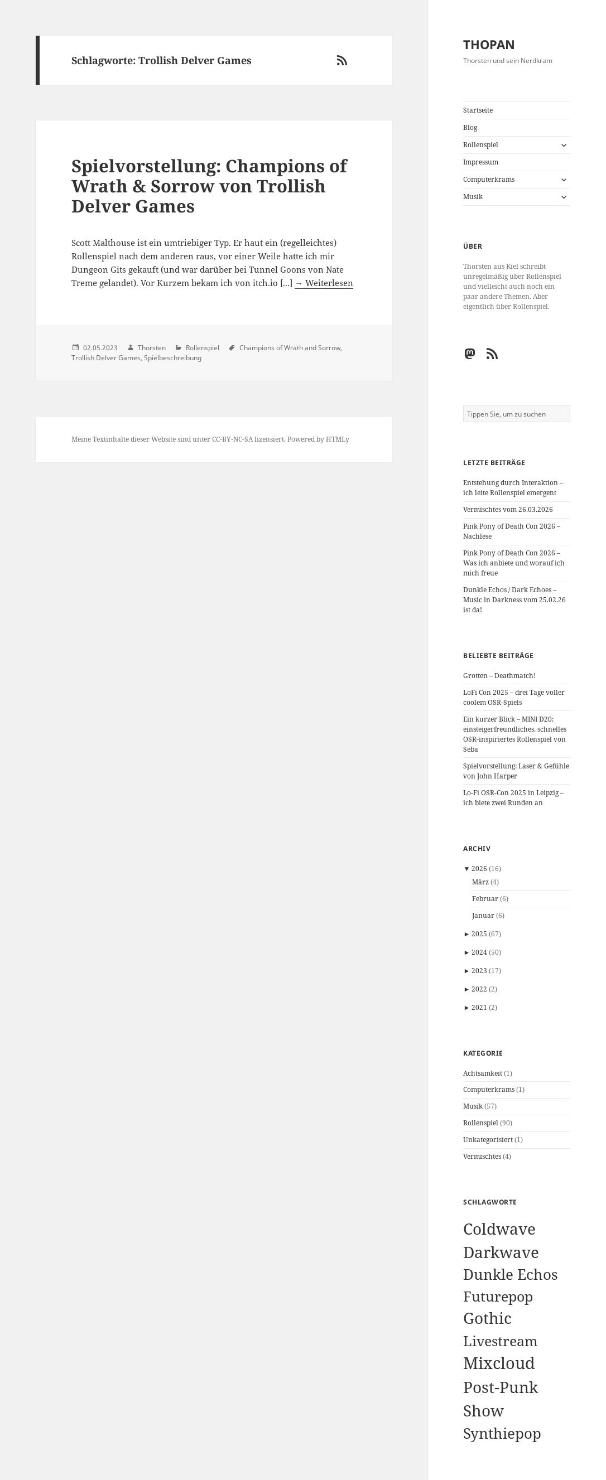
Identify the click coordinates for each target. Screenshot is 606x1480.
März (480, 882)
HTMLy (337, 439)
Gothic (487, 1317)
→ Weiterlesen (324, 282)
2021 (479, 1007)
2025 (479, 934)
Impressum (480, 162)
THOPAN (489, 44)
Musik (473, 196)
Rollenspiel (480, 144)
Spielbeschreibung (172, 357)
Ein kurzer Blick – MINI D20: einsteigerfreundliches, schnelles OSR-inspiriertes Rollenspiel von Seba (514, 734)
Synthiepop (502, 1433)
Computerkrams (488, 179)
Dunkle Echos (510, 1274)
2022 (479, 989)
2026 (479, 868)
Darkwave (501, 1252)
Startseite (478, 110)
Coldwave (499, 1228)
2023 (479, 970)
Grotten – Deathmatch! (499, 675)
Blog (470, 127)
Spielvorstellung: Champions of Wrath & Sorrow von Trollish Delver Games (209, 185)
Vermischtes (482, 1156)
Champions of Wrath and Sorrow (289, 347)
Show (483, 1410)
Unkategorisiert (488, 1139)
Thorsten (152, 347)
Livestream (500, 1340)
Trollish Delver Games (106, 357)
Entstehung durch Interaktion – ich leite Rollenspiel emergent (513, 487)
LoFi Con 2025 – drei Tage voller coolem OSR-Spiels (514, 697)
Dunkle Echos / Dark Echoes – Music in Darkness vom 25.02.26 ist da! (514, 600)
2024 (479, 952)
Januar (483, 915)
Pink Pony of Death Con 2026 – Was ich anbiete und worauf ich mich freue (514, 563)
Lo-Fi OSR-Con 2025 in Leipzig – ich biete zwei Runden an (513, 797)
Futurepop (498, 1295)
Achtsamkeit (482, 1073)
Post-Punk (500, 1386)
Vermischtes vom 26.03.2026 (508, 509)
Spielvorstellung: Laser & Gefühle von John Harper (516, 771)
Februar (485, 898)
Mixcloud (499, 1363)
